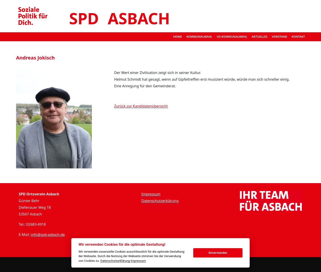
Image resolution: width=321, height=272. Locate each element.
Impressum (150, 194)
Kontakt (298, 37)
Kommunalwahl (199, 37)
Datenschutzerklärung (160, 200)
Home (177, 37)
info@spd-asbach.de (48, 234)
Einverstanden (218, 252)
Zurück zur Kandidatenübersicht (141, 106)
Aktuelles (259, 37)
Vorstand (279, 37)
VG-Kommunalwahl (232, 37)
